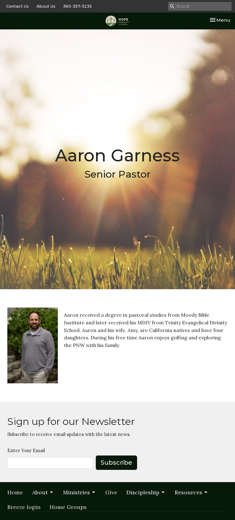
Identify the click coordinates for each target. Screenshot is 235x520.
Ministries (79, 492)
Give (111, 492)
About (43, 492)
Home (15, 492)
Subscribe (116, 462)
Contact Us (17, 6)
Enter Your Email (26, 450)
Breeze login (23, 507)
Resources (191, 492)
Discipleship (146, 492)
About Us (45, 6)
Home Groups (68, 507)
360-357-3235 (77, 6)
